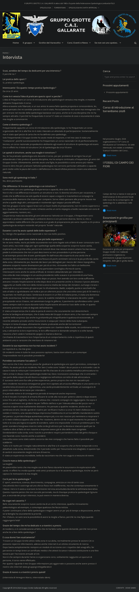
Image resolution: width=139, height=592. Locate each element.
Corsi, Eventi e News (77, 42)
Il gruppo (27, 42)
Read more (111, 155)
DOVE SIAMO (131, 588)
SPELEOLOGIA (45, 7)
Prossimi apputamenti (117, 92)
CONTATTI (120, 588)
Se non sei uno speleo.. (106, 42)
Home (16, 42)
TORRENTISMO (60, 7)
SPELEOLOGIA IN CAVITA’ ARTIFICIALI (83, 7)
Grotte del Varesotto (50, 42)
